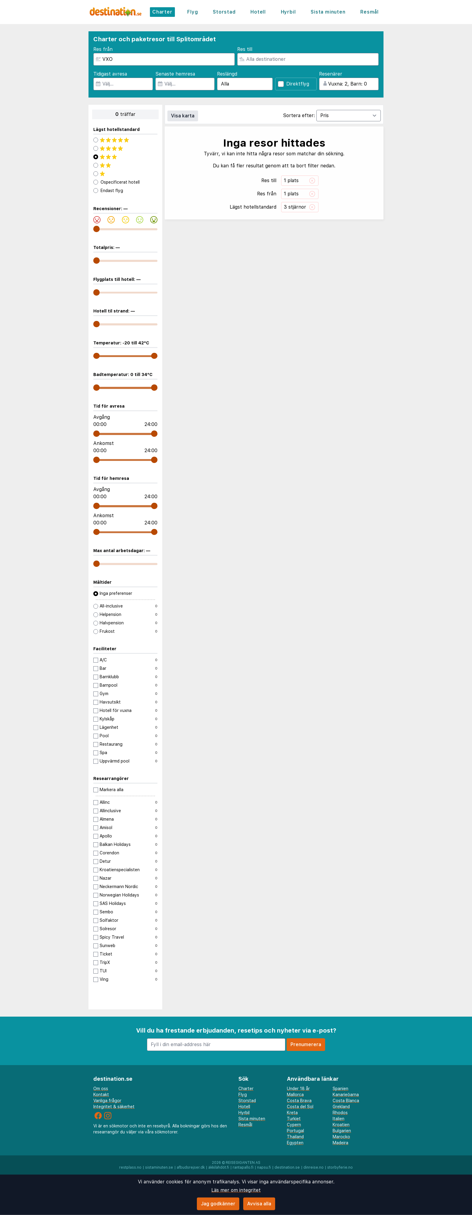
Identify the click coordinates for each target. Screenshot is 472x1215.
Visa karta (182, 116)
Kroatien (341, 1124)
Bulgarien (342, 1130)
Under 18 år (298, 1088)
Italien (338, 1118)
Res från (103, 49)
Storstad (224, 12)
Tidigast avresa (110, 74)
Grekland (341, 1106)
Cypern (294, 1124)
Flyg (192, 12)
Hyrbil (288, 12)
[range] (96, 229)
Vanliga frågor (107, 1100)
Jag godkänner (218, 1204)
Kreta (292, 1112)
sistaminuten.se (159, 1167)
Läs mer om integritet (236, 1190)
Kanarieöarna (346, 1094)
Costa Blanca (346, 1100)
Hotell (258, 12)
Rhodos (340, 1112)
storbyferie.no (340, 1167)
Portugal (295, 1130)
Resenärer (330, 74)
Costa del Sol (300, 1106)
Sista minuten (328, 12)
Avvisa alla (259, 1204)
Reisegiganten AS (243, 1163)
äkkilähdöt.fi (218, 1167)
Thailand (295, 1136)
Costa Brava (299, 1100)
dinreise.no (313, 1167)
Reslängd (227, 74)
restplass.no (130, 1167)
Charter (162, 12)
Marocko (341, 1136)
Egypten (295, 1142)
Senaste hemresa (175, 74)
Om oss (100, 1088)
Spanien (340, 1088)
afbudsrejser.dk (191, 1167)
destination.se (287, 1167)
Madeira (340, 1142)
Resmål (369, 12)
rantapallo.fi (243, 1167)
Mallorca (295, 1094)
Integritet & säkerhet (114, 1106)
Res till (244, 49)
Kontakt (101, 1094)
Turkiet (294, 1118)
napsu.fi (264, 1167)
